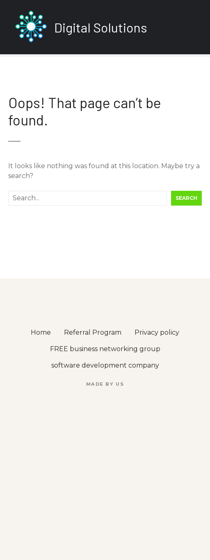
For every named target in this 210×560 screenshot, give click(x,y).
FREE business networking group (105, 349)
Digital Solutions (100, 27)
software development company (105, 365)
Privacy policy (157, 332)
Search (186, 198)
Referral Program (92, 332)
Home (41, 332)
